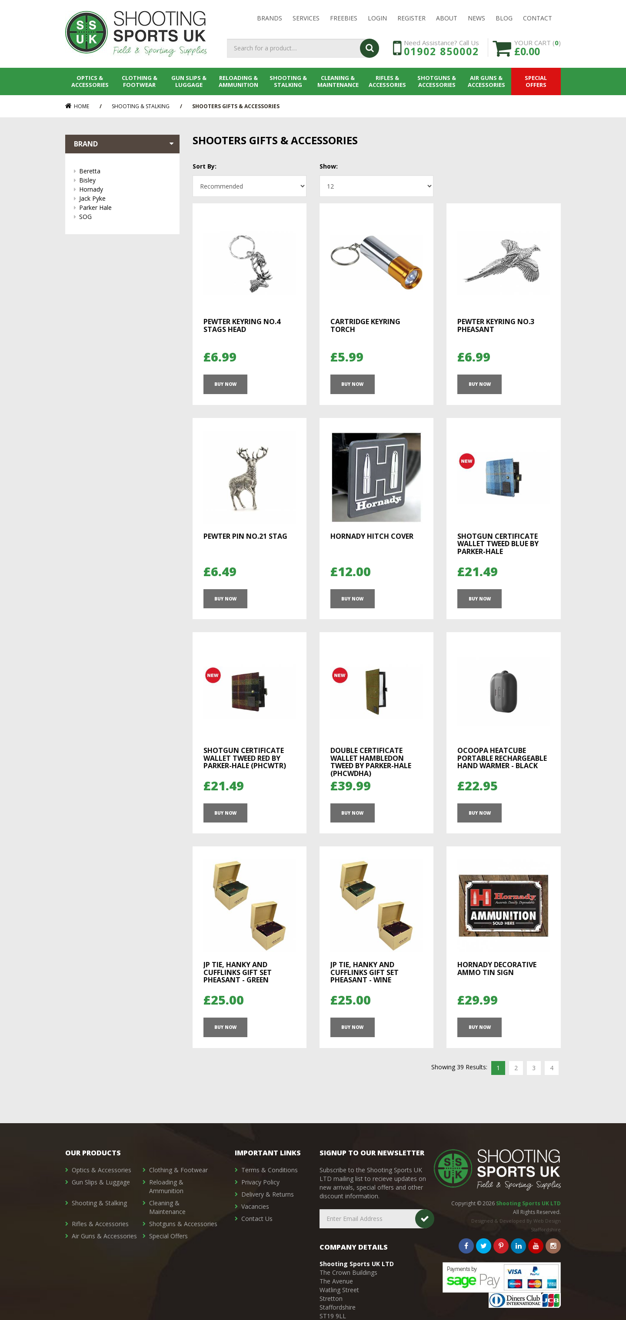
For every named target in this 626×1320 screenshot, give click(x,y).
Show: (329, 166)
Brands (269, 18)
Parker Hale (125, 207)
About (446, 18)
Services (306, 18)
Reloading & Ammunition (239, 81)
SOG (125, 216)
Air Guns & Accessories (486, 81)
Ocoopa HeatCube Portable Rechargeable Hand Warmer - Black (502, 758)
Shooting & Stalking (288, 81)
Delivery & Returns (267, 1194)
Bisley (125, 180)
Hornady (125, 189)
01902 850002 (441, 51)
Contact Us (257, 1218)
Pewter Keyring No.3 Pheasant (495, 325)
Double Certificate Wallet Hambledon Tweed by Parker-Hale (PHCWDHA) (370, 762)
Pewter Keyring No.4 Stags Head (241, 325)
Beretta (125, 171)
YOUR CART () (537, 47)
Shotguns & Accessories (437, 81)
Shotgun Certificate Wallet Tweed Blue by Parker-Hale (498, 543)
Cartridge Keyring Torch (365, 325)
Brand (124, 144)
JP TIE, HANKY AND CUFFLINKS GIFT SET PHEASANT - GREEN (237, 972)
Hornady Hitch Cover (371, 536)
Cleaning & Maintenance (338, 81)
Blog (504, 18)
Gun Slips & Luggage (189, 81)
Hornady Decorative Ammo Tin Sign (496, 968)
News (476, 18)
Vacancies (255, 1206)
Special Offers (536, 81)
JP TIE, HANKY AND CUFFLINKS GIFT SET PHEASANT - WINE (364, 972)
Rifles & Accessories (387, 81)
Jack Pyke (125, 198)
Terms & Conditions (269, 1170)
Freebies (343, 18)
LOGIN (377, 18)
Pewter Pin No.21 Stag (245, 536)
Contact (537, 18)
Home (77, 106)
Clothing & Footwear (139, 81)
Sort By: (204, 166)
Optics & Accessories (90, 81)
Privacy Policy (260, 1182)
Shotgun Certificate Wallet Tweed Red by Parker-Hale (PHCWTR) (244, 758)
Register (411, 18)
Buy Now (225, 384)
